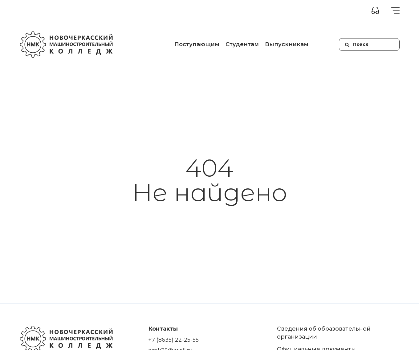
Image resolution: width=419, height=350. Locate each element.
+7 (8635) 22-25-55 (173, 339)
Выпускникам (286, 44)
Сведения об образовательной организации (68, 11)
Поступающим (196, 44)
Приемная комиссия (147, 11)
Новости (185, 11)
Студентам (242, 44)
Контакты (211, 11)
